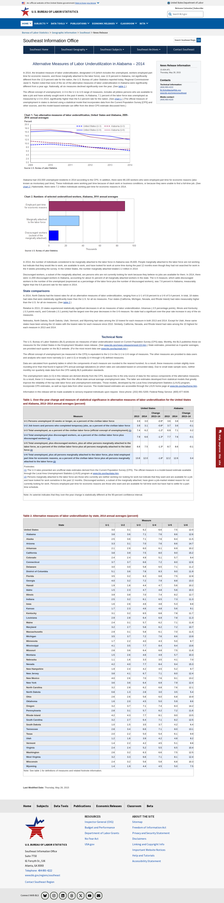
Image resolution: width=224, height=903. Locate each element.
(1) (25, 470)
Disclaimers (139, 838)
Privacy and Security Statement (151, 833)
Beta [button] (143, 23)
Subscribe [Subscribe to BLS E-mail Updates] (198, 8)
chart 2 (26, 186)
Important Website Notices (148, 850)
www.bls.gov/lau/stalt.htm (114, 348)
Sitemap (137, 822)
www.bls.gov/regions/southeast (173, 93)
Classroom (134, 806)
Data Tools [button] (58, 23)
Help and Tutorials (143, 855)
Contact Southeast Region (39, 882)
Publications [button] (78, 23)
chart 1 (118, 98)
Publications (82, 806)
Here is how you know (85, 2)
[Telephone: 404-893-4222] (52, 871)
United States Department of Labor (185, 3)
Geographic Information (64, 32)
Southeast (85, 32)
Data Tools (61, 806)
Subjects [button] (40, 23)
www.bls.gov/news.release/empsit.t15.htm (125, 345)
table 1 (121, 86)
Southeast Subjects (111, 49)
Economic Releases (109, 806)
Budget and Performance (100, 827)
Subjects (42, 806)
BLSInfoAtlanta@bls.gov (170, 90)
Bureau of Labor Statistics (35, 32)
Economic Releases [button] (103, 23)
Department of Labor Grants (102, 833)
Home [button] (25, 23)
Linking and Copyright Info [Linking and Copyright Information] (148, 844)
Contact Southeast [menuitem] (183, 49)
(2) (25, 477)
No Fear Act (92, 838)
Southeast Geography (73, 49)
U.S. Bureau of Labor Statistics (54, 12)
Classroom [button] (127, 23)
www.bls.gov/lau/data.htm (106, 473)
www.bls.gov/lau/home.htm (183, 386)
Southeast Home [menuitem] (39, 49)
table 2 (66, 302)
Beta (150, 806)
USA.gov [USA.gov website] (89, 844)
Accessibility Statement (146, 861)
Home (27, 806)
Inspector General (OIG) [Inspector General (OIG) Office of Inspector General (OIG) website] (99, 822)
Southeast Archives (147, 49)
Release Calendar (183, 8)
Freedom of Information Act (149, 827)
